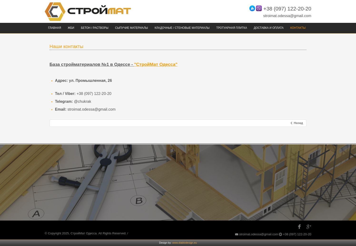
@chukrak (82, 101)
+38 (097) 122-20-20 (287, 9)
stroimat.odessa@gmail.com (287, 16)
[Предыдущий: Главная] (296, 123)
